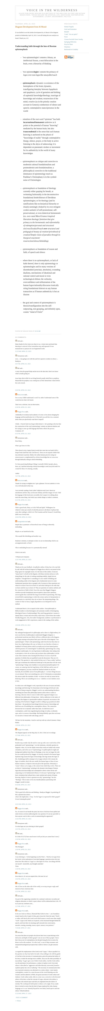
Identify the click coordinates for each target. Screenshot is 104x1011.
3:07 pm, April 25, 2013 (23, 364)
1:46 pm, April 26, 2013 (23, 849)
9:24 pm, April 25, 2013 (23, 500)
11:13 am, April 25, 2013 (23, 351)
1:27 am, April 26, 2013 (23, 735)
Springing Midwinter (70, 42)
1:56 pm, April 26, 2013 (23, 879)
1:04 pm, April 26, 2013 (23, 829)
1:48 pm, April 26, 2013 (23, 869)
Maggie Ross (21, 412)
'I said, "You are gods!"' (71, 34)
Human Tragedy (69, 26)
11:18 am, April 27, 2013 (23, 993)
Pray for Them (68, 44)
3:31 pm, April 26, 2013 (23, 891)
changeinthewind (22, 521)
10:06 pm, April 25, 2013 (23, 517)
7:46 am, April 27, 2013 (23, 928)
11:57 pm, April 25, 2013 (23, 559)
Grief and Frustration (70, 29)
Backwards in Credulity (71, 49)
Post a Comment (22, 997)
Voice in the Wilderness (52, 10)
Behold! (66, 32)
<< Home (18, 1001)
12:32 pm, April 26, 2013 (23, 819)
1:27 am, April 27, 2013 (23, 906)
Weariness (67, 47)
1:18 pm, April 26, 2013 (23, 839)
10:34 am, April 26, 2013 (23, 804)
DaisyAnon (20, 394)
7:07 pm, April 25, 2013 (23, 476)
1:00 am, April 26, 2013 (23, 625)
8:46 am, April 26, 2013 (23, 784)
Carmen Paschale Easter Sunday (73, 39)
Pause (66, 37)
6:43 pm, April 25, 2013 (23, 433)
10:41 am (37, 331)
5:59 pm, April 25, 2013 (23, 390)
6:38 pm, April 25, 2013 (23, 407)
